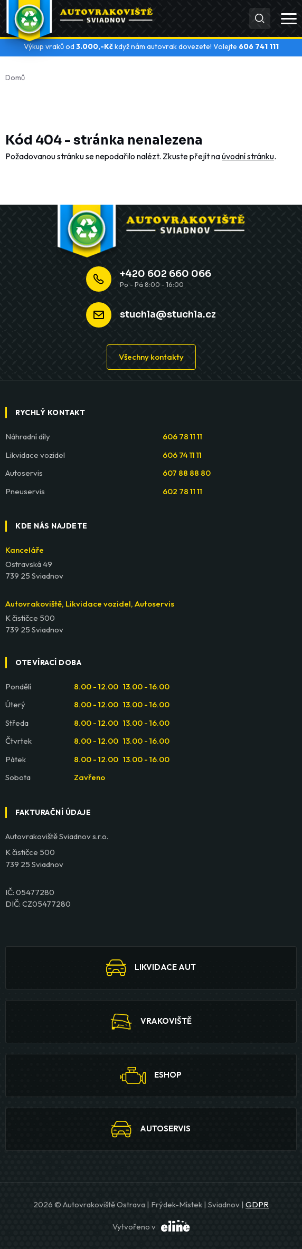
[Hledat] (259, 18)
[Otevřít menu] (289, 18)
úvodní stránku (248, 156)
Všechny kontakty (151, 357)
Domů (15, 77)
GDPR (257, 1204)
